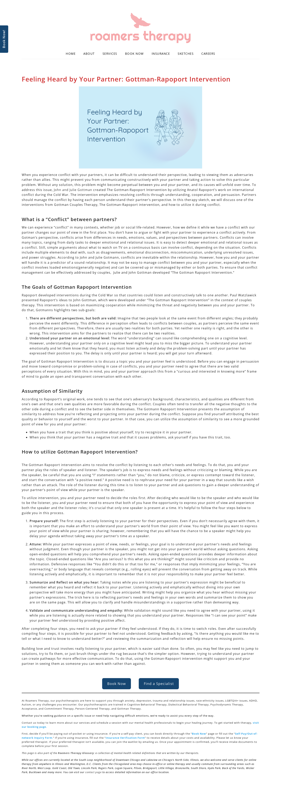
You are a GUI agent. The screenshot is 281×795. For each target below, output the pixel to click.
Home (71, 54)
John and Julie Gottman (73, 190)
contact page (93, 772)
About (89, 54)
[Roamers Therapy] (140, 28)
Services (110, 54)
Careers (208, 54)
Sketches (186, 54)
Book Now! (4, 39)
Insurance (161, 54)
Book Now (134, 54)
